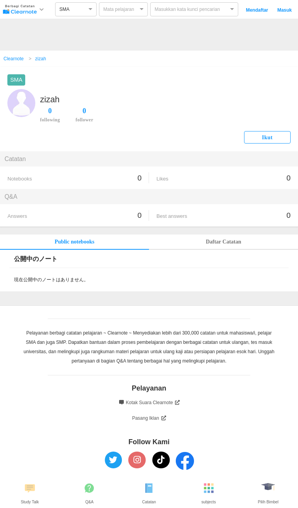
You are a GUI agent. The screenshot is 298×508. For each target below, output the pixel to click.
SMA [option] (64, 9)
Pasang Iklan (149, 418)
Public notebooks (74, 242)
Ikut (267, 137)
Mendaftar (257, 10)
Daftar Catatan (223, 242)
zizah (40, 58)
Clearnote (13, 58)
